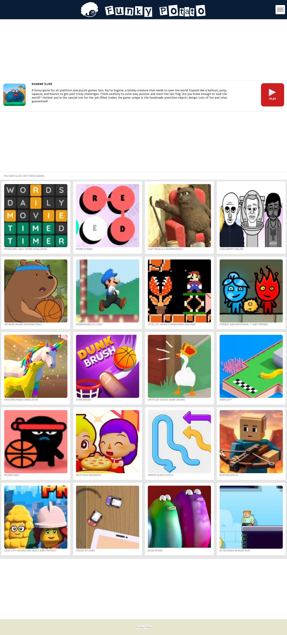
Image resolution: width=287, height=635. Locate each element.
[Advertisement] (144, 50)
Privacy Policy (143, 627)
